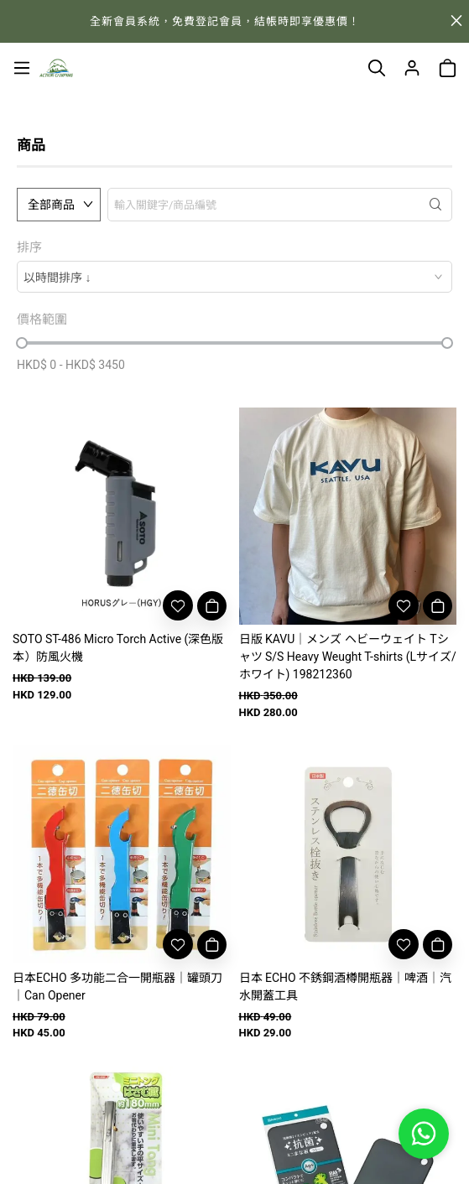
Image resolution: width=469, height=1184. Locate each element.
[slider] (22, 343)
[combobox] (234, 277)
